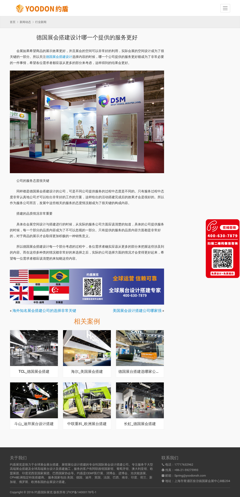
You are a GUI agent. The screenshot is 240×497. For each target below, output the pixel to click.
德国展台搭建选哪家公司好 (139, 372)
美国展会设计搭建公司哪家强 (137, 310)
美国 (70, 477)
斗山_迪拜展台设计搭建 (33, 424)
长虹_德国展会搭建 (140, 424)
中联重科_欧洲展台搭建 (86, 424)
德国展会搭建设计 (59, 57)
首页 (12, 22)
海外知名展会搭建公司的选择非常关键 (44, 310)
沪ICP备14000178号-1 (81, 492)
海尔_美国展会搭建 (87, 372)
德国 (79, 477)
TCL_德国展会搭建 (34, 372)
